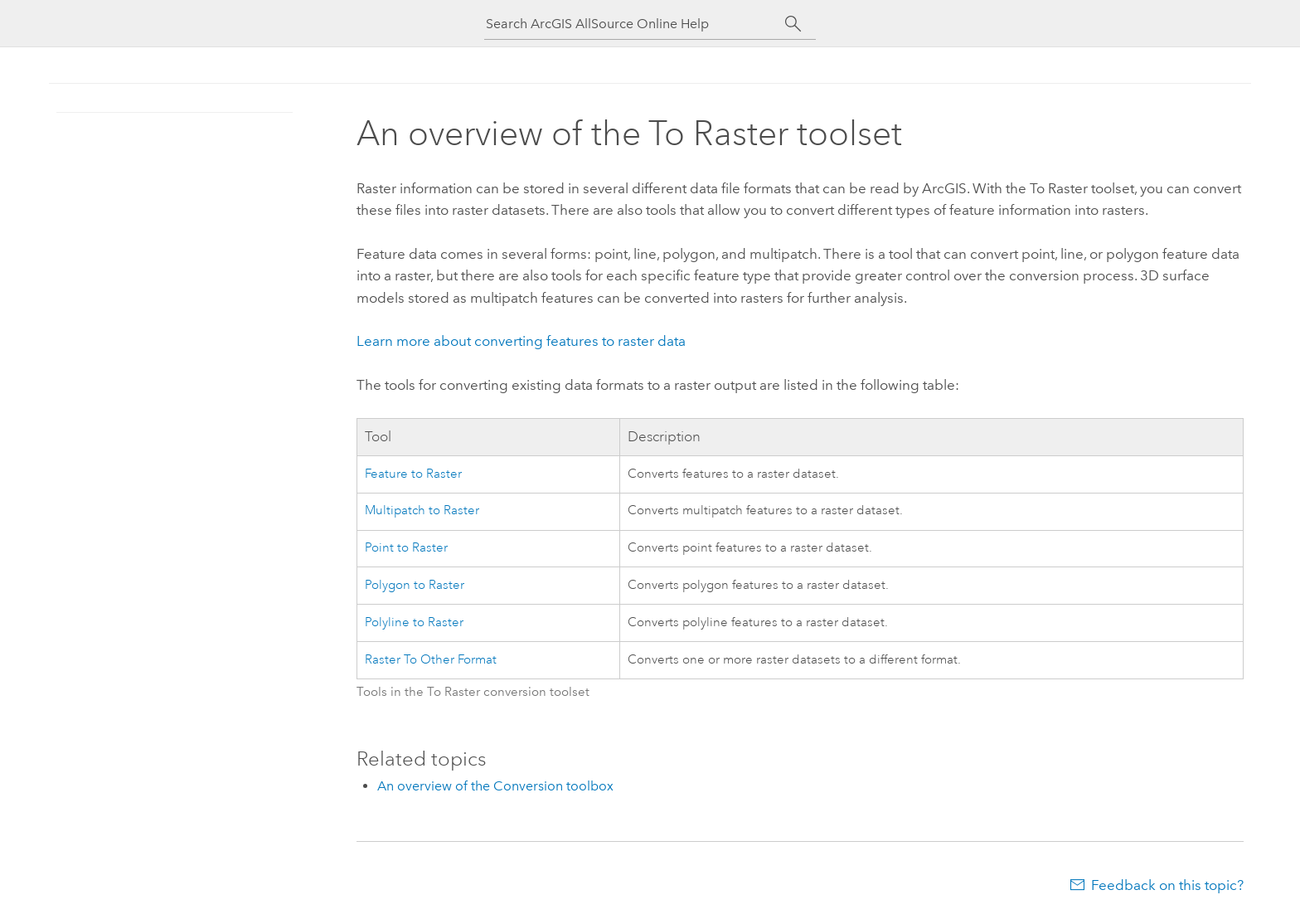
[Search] (793, 24)
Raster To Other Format (431, 660)
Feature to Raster (413, 474)
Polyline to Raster (414, 622)
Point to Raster (406, 548)
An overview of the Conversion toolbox (495, 786)
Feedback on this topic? (1167, 885)
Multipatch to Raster (422, 510)
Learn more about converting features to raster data (521, 341)
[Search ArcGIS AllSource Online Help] (635, 23)
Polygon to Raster (414, 585)
